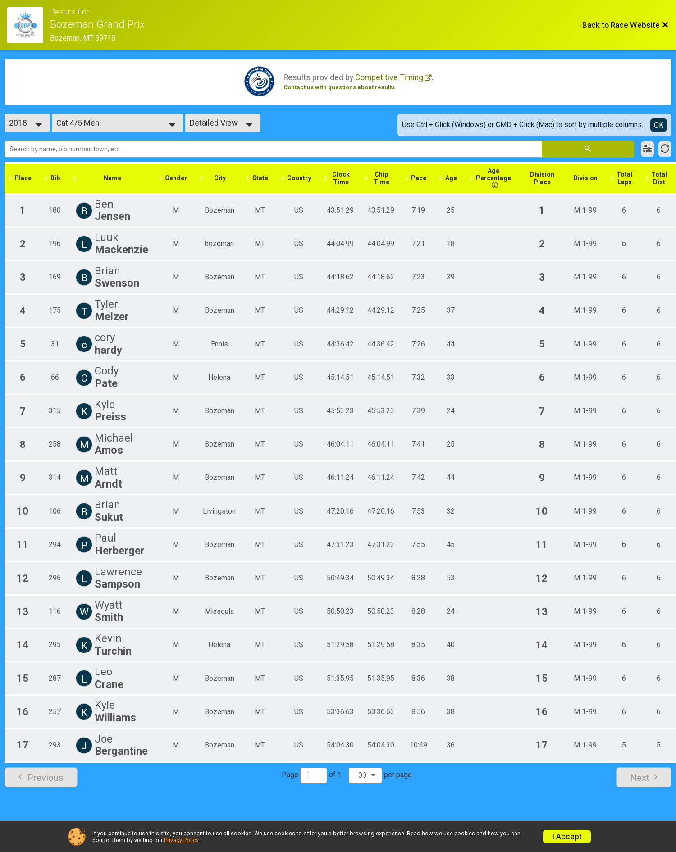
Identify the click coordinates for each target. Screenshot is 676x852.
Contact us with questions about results (339, 87)
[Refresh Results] (664, 149)
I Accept (567, 836)
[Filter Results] (647, 149)
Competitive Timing (389, 77)
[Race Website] (28, 25)
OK (658, 125)
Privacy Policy (181, 840)
